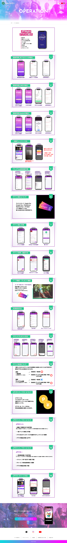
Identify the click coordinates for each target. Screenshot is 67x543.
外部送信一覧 (51, 537)
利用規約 (33, 537)
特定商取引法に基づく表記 (42, 537)
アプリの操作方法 (16, 537)
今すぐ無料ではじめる (25, 519)
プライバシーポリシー (26, 537)
